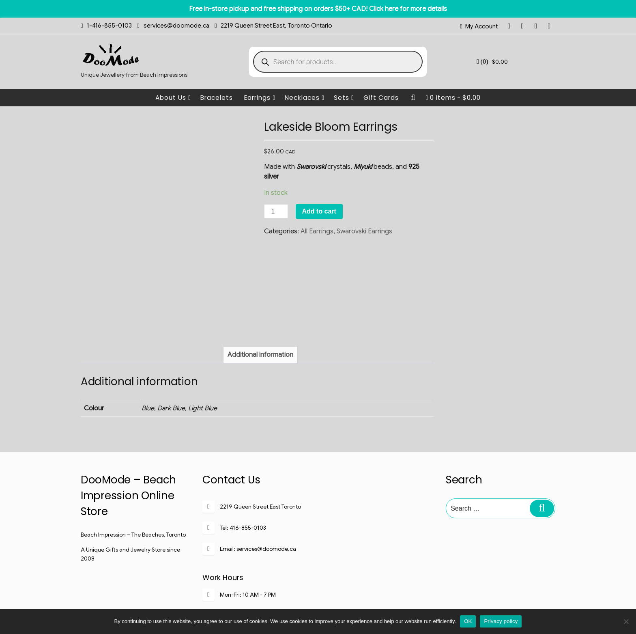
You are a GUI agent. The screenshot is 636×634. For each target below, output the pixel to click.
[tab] (260, 283)
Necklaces (304, 97)
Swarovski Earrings (364, 231)
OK (468, 621)
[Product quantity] (276, 211)
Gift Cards (381, 97)
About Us (173, 97)
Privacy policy (501, 621)
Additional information (260, 284)
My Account (481, 26)
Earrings (259, 97)
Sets (344, 97)
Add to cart (319, 211)
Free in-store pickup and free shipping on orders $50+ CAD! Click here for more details (318, 9)
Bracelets (216, 97)
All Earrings (317, 231)
